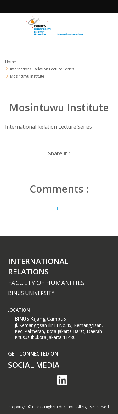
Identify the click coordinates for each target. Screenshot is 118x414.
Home (10, 61)
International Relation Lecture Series (42, 69)
